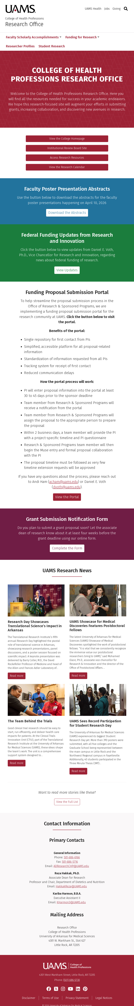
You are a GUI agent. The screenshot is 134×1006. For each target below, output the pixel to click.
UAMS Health (93, 8)
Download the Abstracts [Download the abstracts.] (67, 204)
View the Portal (67, 488)
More (108, 37)
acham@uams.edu (63, 473)
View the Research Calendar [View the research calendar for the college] (67, 158)
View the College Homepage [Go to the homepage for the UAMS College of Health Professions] (67, 129)
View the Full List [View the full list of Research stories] (67, 793)
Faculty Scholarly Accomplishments (33, 37)
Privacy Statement (77, 989)
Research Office (24, 24)
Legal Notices (103, 989)
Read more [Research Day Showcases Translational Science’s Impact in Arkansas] (16, 667)
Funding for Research (82, 37)
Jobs (107, 8)
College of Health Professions (24, 18)
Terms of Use (50, 989)
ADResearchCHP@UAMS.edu (71, 857)
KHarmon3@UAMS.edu (71, 893)
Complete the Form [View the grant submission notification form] (67, 539)
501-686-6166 (72, 848)
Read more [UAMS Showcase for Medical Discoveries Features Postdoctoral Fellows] (78, 667)
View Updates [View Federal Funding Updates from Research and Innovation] (67, 261)
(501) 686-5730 (71, 971)
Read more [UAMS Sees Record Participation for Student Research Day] (78, 762)
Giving (116, 8)
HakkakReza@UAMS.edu (71, 877)
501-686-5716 (70, 852)
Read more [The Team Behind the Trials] (16, 754)
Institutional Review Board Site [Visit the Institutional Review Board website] (67, 139)
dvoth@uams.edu (66, 478)
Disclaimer (28, 989)
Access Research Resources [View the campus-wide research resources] (67, 148)
